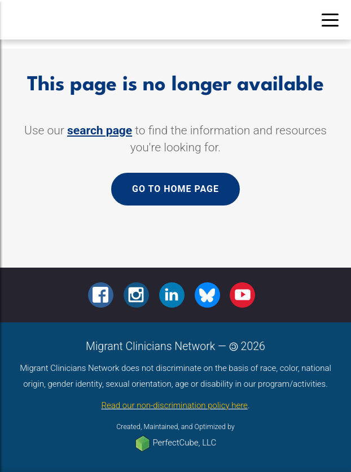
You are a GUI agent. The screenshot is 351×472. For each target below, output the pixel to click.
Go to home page (175, 188)
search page (99, 130)
